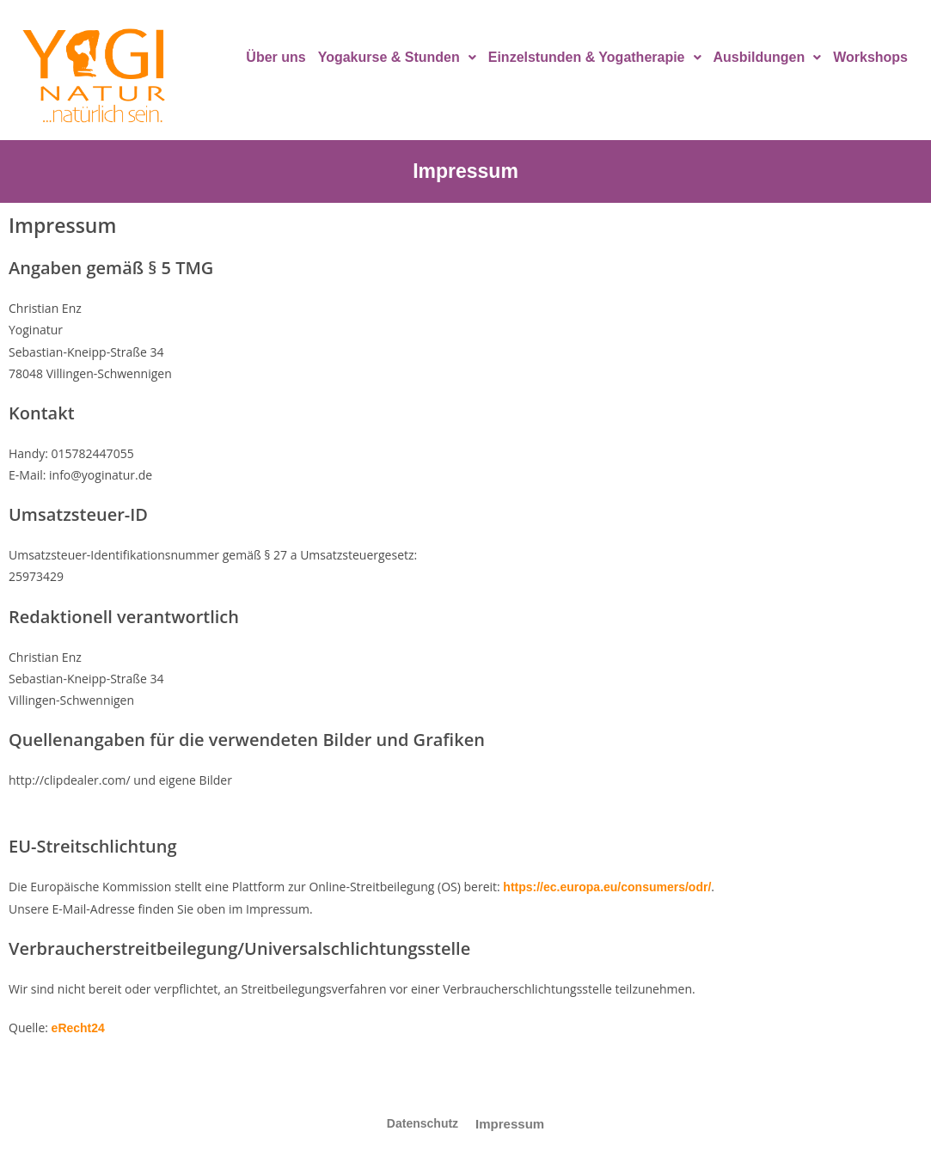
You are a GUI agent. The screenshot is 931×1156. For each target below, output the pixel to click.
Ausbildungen (768, 57)
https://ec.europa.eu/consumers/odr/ (607, 887)
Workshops (870, 57)
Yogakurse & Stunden (397, 57)
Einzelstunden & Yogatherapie (594, 57)
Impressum (509, 1123)
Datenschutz (422, 1123)
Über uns (275, 57)
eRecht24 (78, 1028)
